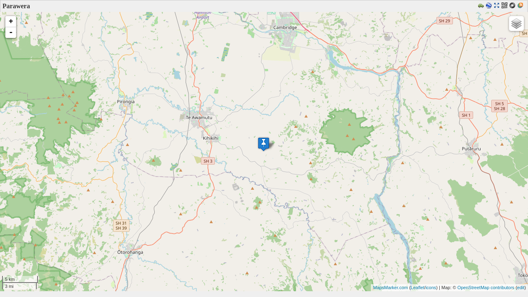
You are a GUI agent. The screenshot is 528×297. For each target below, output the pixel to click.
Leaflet (417, 287)
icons (431, 287)
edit (521, 287)
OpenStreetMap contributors (485, 287)
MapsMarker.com (390, 287)
